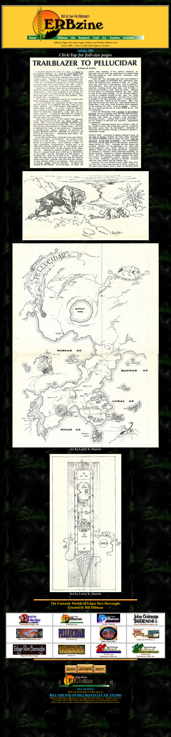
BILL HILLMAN (85, 688)
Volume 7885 (85, 50)
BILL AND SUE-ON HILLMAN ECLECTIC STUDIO (85, 695)
